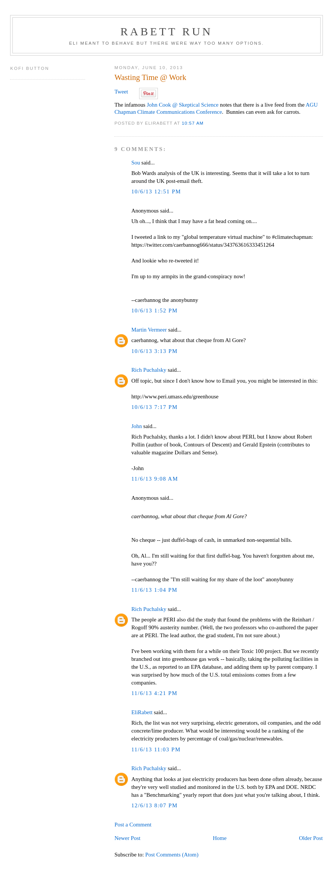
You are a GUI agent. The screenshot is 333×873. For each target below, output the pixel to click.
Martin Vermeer (149, 330)
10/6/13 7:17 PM (154, 407)
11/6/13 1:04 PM (154, 590)
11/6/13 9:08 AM (154, 479)
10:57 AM (193, 123)
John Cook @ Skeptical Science (182, 105)
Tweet (121, 92)
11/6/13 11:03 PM (156, 749)
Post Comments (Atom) (171, 855)
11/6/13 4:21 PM (154, 693)
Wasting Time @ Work (150, 77)
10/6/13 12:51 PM (156, 191)
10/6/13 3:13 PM (154, 351)
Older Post (310, 838)
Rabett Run (166, 31)
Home (220, 838)
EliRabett (141, 712)
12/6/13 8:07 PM (154, 805)
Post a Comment (133, 825)
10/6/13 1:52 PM (154, 311)
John (136, 426)
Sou (135, 163)
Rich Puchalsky (148, 370)
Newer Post (127, 838)
